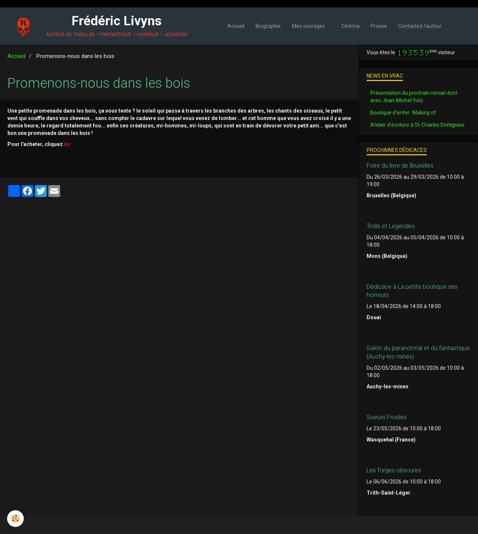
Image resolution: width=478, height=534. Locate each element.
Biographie (268, 26)
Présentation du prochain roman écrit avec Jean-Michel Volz (414, 96)
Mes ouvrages (309, 26)
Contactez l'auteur (420, 26)
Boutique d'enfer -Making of (403, 113)
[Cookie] (15, 518)
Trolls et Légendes (391, 226)
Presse (379, 26)
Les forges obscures (394, 470)
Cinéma (350, 26)
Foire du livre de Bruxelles (400, 165)
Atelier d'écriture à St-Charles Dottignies (417, 125)
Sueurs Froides (387, 417)
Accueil (235, 26)
